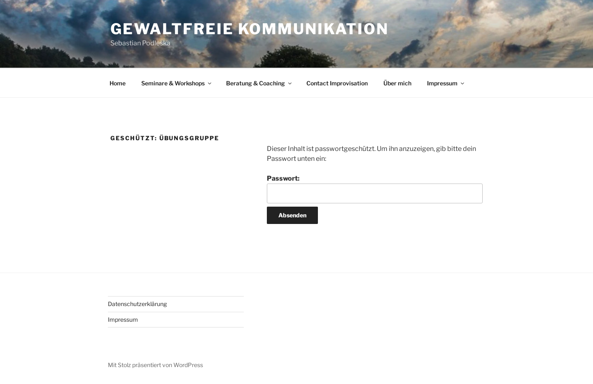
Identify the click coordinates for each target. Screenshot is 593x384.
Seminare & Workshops (176, 83)
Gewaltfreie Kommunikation (249, 29)
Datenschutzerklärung (137, 303)
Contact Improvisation (337, 83)
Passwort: (375, 188)
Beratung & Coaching (259, 83)
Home (118, 83)
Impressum (446, 83)
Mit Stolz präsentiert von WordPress (155, 364)
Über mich (397, 83)
